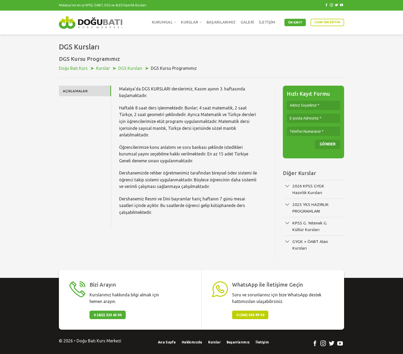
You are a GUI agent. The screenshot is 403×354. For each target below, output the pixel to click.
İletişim (267, 22)
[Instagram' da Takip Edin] (331, 5)
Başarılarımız (221, 22)
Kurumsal (164, 22)
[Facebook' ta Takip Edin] (326, 5)
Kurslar (191, 22)
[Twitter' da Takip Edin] (336, 5)
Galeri (247, 22)
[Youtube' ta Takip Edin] (341, 5)
